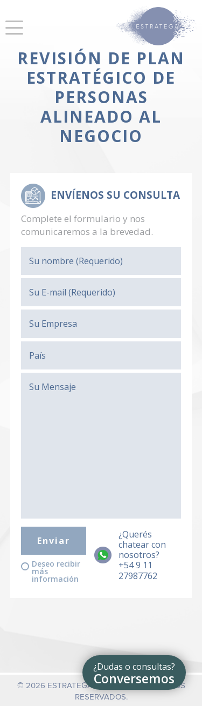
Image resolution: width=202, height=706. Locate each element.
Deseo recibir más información (56, 571)
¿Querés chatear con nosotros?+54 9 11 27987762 (142, 555)
